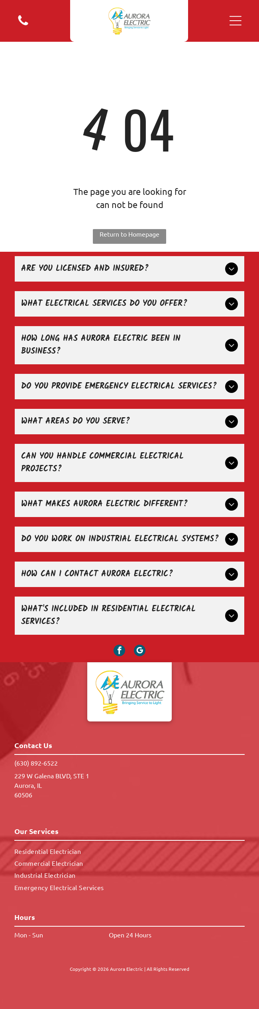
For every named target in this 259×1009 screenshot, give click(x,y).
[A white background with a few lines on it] (23, 24)
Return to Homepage (129, 234)
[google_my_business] (139, 651)
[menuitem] (129, 851)
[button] (235, 21)
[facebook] (119, 651)
